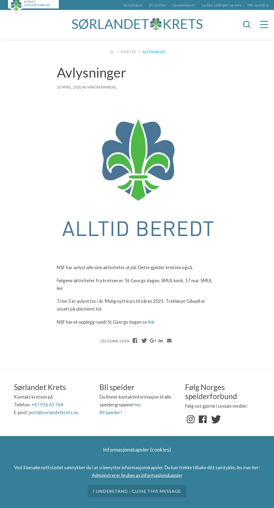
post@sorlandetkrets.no (54, 412)
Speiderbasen (184, 5)
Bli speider (157, 5)
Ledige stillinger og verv (221, 5)
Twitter (214, 419)
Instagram (190, 419)
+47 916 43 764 (47, 404)
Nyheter (128, 52)
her (137, 404)
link (151, 322)
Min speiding (258, 5)
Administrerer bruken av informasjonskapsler (137, 475)
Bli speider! (111, 412)
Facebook (202, 419)
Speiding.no (133, 5)
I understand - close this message (137, 491)
